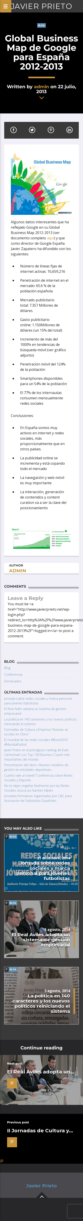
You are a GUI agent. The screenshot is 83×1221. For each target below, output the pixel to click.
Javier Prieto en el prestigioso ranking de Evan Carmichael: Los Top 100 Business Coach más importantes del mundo (37, 754)
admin (41, 86)
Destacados (12, 681)
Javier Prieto (41, 6)
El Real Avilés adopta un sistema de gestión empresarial (41, 940)
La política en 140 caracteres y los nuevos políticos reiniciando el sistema (41, 1003)
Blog (41, 25)
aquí (50, 238)
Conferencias (13, 674)
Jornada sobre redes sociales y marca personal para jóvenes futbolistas (43, 870)
